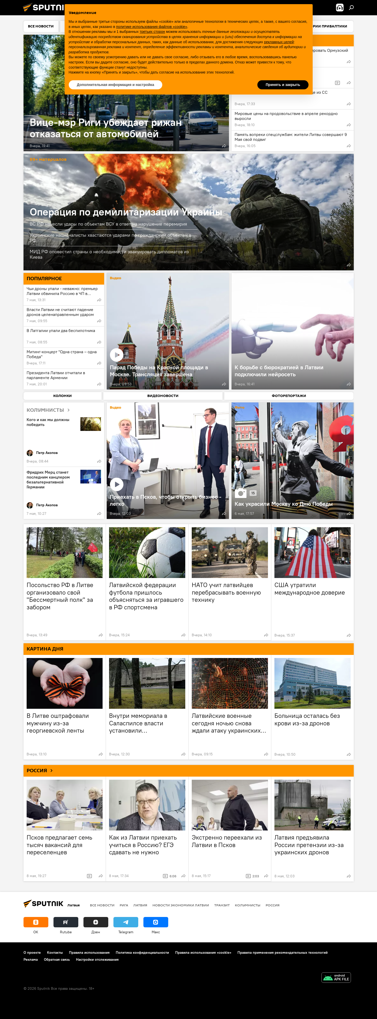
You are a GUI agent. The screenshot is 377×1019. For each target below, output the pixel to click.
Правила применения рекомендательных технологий (282, 952)
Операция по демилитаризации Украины (126, 211)
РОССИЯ (42, 770)
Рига (124, 905)
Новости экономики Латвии (180, 905)
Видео (115, 278)
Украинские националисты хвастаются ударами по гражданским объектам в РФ (110, 238)
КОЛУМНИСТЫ (50, 410)
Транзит (222, 905)
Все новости (102, 905)
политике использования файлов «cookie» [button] (151, 27)
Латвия (140, 905)
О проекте (32, 952)
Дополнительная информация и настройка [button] (115, 85)
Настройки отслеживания (97, 959)
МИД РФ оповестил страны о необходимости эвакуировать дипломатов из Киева (109, 254)
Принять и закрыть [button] (283, 85)
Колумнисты (247, 905)
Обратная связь (57, 959)
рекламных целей (279, 42)
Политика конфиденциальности (142, 952)
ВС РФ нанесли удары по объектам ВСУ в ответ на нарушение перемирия (108, 224)
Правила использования (89, 952)
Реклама (31, 959)
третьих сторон (152, 32)
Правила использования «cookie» (203, 952)
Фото (239, 408)
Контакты (55, 952)
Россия (273, 905)
